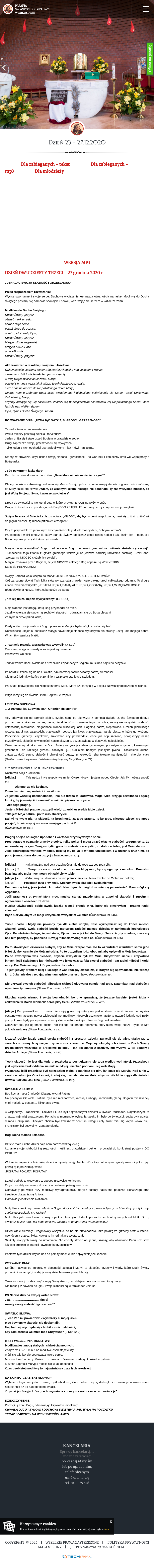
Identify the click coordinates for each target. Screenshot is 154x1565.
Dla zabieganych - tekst (45, 164)
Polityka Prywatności (128, 1542)
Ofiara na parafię (150, 58)
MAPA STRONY (50, 1547)
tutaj (106, 1529)
